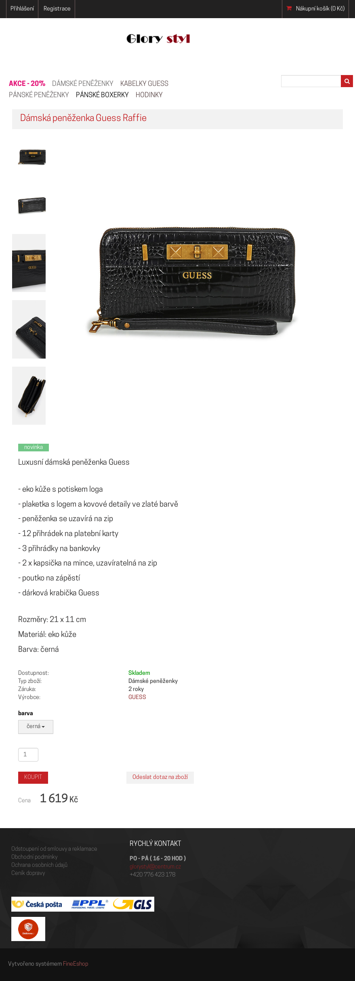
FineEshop (75, 964)
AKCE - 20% (27, 84)
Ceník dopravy (28, 873)
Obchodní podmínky (34, 857)
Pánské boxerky (102, 95)
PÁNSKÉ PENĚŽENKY (39, 95)
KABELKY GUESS (144, 84)
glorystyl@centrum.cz (155, 867)
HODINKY (149, 95)
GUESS (137, 698)
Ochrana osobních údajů (39, 865)
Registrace (57, 9)
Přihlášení (22, 9)
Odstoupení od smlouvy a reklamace (54, 849)
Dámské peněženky (82, 84)
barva (25, 714)
